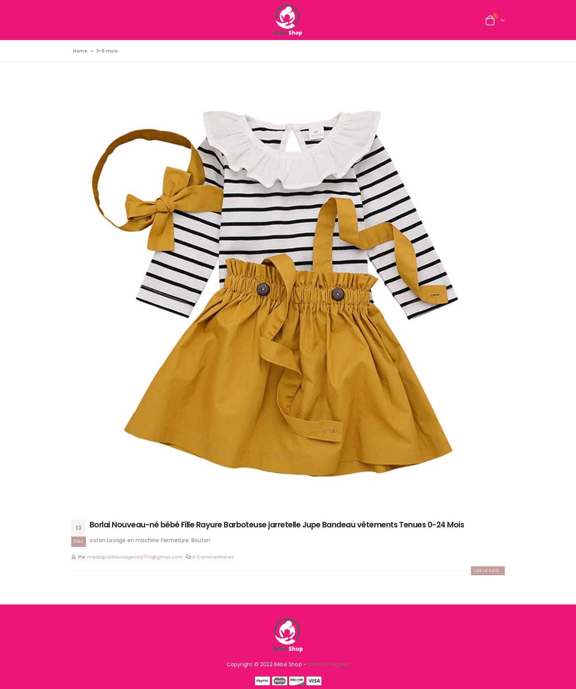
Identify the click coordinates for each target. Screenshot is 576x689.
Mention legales (328, 664)
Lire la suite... (487, 571)
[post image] (288, 292)
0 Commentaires (213, 557)
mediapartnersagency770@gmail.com (135, 557)
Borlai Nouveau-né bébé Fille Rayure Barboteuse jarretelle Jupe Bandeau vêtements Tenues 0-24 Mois (277, 524)
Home (80, 51)
